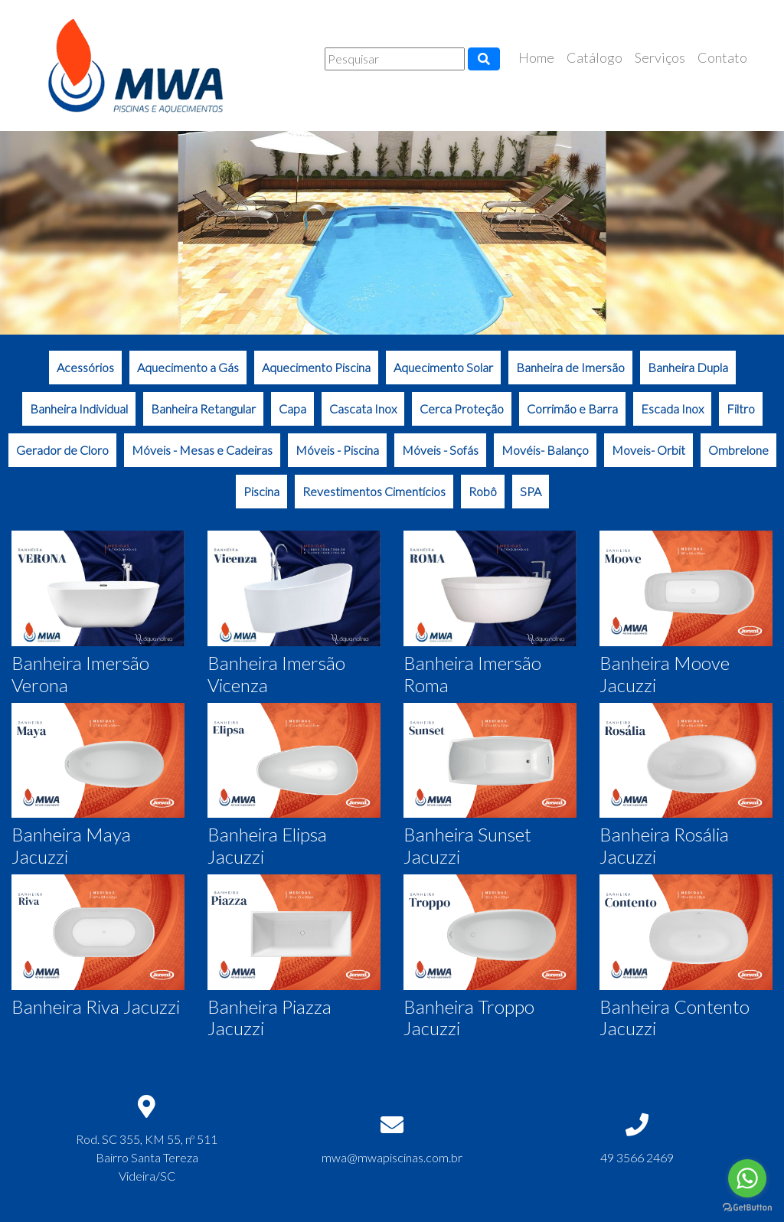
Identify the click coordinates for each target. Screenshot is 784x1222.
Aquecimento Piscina (316, 367)
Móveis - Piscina (337, 450)
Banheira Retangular (203, 408)
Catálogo (594, 57)
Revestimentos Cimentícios (374, 491)
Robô (483, 491)
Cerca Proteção (462, 408)
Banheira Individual (79, 408)
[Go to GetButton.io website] (747, 1207)
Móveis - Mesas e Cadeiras (202, 450)
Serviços (660, 57)
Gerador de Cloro (62, 450)
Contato (722, 57)
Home (536, 57)
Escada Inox (672, 408)
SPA (530, 491)
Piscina (261, 491)
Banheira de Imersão (570, 367)
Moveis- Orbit (648, 450)
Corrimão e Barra (572, 408)
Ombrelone (738, 450)
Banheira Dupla (688, 367)
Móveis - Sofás (440, 450)
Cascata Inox (363, 408)
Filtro (741, 408)
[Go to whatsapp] (747, 1178)
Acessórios (85, 367)
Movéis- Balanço (545, 450)
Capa (292, 408)
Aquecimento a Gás (188, 367)
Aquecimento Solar (443, 367)
